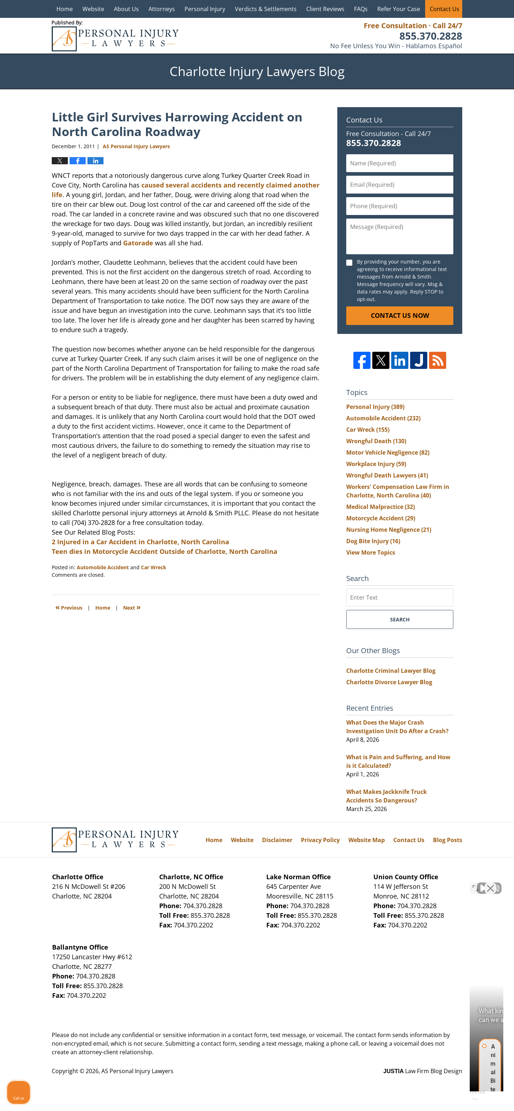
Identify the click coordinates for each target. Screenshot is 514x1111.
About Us (126, 9)
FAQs (361, 9)
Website (93, 9)
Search (400, 619)
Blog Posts (447, 840)
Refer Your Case (398, 9)
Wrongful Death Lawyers (387, 475)
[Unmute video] (387, 883)
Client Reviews (325, 9)
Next (132, 607)
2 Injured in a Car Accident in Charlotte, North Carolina (140, 541)
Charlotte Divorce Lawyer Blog (389, 682)
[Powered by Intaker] (453, 1096)
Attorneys (161, 9)
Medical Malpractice (380, 507)
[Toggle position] (475, 883)
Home (64, 9)
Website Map (366, 840)
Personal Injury (205, 9)
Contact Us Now (400, 315)
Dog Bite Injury (373, 541)
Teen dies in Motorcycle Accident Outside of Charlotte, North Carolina (164, 551)
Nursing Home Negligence (388, 530)
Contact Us (444, 9)
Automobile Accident (103, 567)
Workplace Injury (376, 464)
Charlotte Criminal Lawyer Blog (390, 671)
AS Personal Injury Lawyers (137, 1071)
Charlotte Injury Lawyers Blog (115, 35)
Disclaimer (277, 840)
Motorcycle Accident (380, 518)
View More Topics (370, 552)
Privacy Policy (320, 840)
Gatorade (138, 243)
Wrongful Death (376, 441)
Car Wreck (153, 567)
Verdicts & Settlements (266, 9)
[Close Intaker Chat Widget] (490, 883)
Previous (68, 607)
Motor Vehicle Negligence (387, 452)
